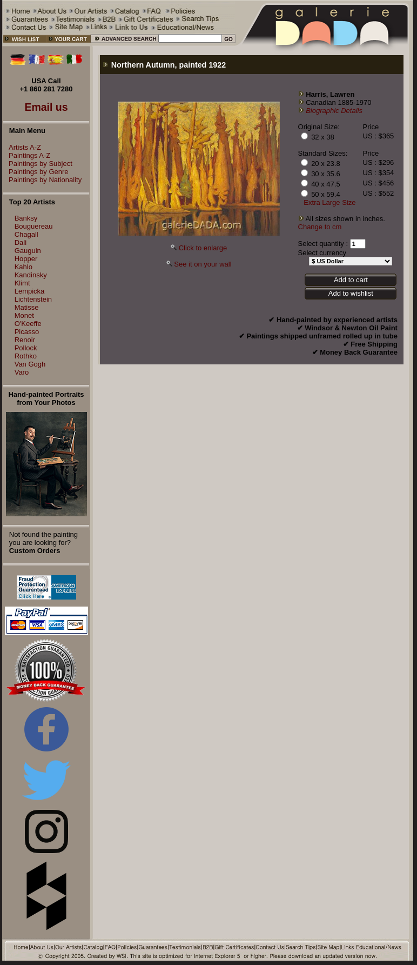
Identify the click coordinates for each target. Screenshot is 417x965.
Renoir (25, 340)
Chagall (26, 234)
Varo (22, 372)
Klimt (22, 283)
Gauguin (28, 251)
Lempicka (30, 291)
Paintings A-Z (26, 155)
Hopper (26, 259)
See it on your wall (202, 264)
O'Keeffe (28, 324)
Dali (20, 242)
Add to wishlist (350, 293)
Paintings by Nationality (42, 180)
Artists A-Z (22, 147)
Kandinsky (31, 275)
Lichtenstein (33, 299)
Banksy (26, 218)
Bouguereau (34, 226)
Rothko (26, 356)
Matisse (27, 307)
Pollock (26, 348)
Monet (24, 315)
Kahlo (23, 267)
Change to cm (320, 227)
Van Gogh (30, 364)
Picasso (27, 332)
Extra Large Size (329, 202)
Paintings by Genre (36, 172)
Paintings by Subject (37, 163)
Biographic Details (334, 111)
